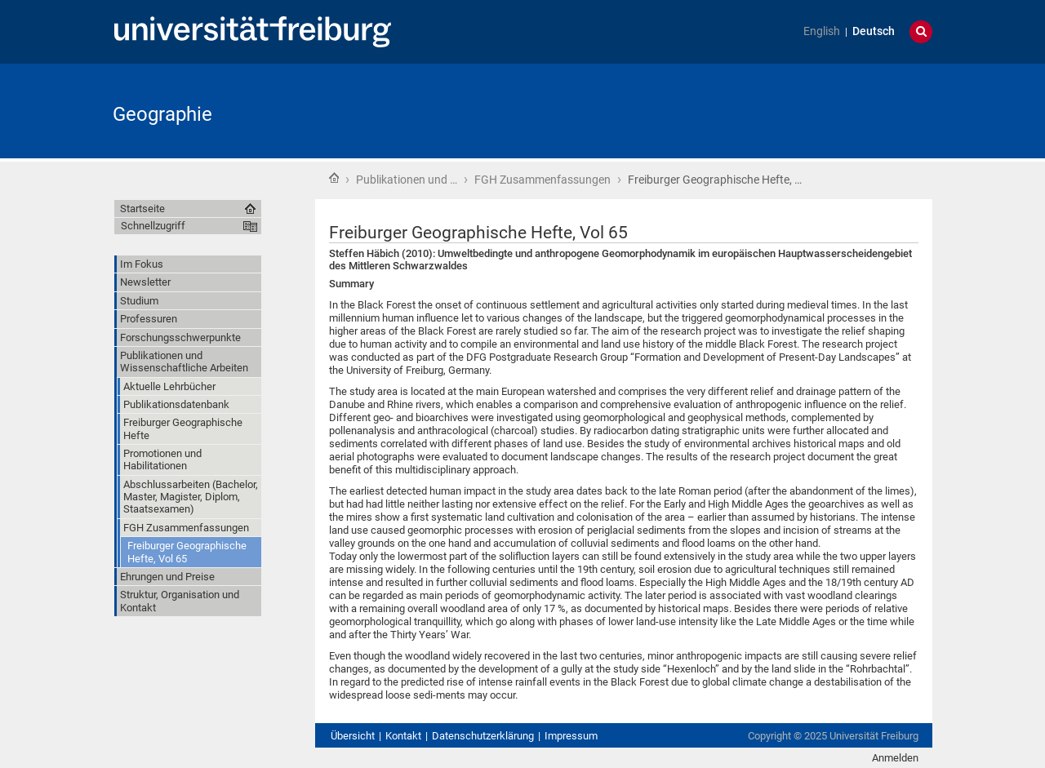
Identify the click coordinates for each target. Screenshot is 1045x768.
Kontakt (403, 736)
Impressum (571, 736)
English (821, 31)
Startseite (334, 178)
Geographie (162, 114)
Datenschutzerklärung (483, 736)
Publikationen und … (406, 179)
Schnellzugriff (153, 226)
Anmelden (895, 758)
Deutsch (873, 31)
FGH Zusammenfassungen (542, 179)
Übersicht (353, 736)
